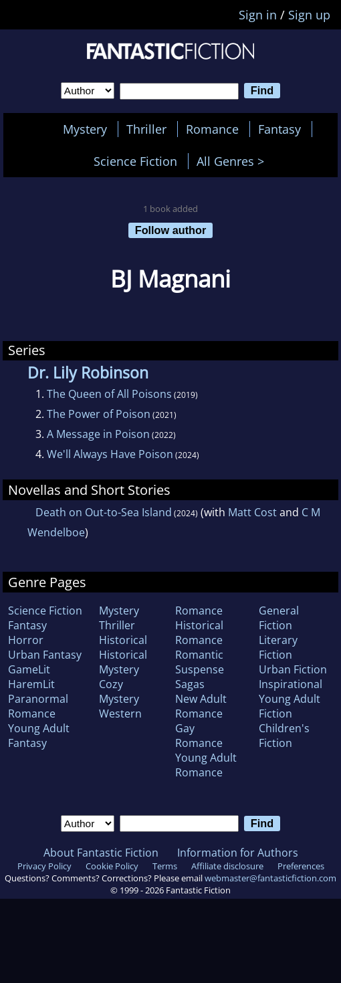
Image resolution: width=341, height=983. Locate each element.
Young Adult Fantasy (39, 735)
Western (120, 713)
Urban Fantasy (45, 654)
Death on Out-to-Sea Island (103, 512)
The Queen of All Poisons (109, 394)
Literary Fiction (278, 647)
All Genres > (234, 161)
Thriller (146, 129)
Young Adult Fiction (289, 706)
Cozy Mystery (119, 691)
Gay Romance (199, 735)
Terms (164, 866)
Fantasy (279, 129)
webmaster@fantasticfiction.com (270, 878)
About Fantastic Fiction (100, 852)
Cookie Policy (112, 866)
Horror (25, 640)
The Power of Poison (98, 414)
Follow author (171, 230)
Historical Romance (199, 632)
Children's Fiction (284, 735)
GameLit (29, 669)
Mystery (85, 129)
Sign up (309, 15)
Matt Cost (252, 512)
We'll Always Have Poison (110, 454)
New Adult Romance (201, 706)
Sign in (258, 15)
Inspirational (290, 684)
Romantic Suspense (199, 662)
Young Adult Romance (206, 765)
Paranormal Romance (38, 706)
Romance (212, 129)
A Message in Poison (98, 434)
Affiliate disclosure (227, 866)
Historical (123, 640)
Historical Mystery (123, 662)
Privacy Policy (44, 866)
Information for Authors (237, 852)
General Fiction (279, 618)
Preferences (300, 866)
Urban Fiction (293, 669)
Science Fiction (135, 161)
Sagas (190, 684)
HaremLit (31, 684)
